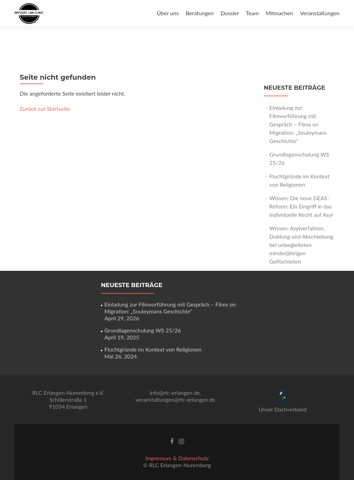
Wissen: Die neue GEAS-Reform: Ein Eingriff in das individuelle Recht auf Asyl (301, 206)
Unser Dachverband (283, 409)
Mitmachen (279, 13)
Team (252, 13)
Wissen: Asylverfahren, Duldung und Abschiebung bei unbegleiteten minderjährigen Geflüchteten (301, 245)
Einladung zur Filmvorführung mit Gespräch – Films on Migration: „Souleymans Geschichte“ (298, 124)
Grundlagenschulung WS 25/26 (142, 330)
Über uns (167, 13)
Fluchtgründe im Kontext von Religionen (153, 349)
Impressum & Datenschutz (177, 458)
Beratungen (200, 13)
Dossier (230, 13)
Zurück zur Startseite (45, 108)
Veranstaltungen (319, 13)
